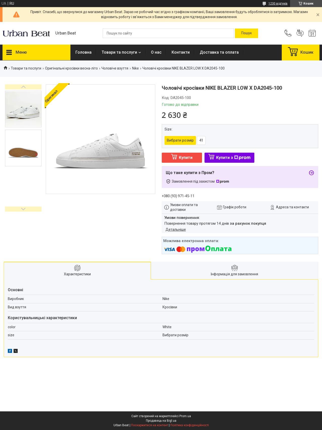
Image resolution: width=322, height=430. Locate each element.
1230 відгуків (278, 3)
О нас (156, 52)
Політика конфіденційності (189, 425)
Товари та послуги (119, 52)
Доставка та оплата (219, 52)
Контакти (181, 52)
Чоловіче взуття (114, 68)
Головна (83, 52)
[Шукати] (246, 33)
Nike (135, 68)
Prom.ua (185, 416)
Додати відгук (300, 33)
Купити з (233, 157)
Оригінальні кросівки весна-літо (71, 68)
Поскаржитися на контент (149, 425)
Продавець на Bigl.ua (161, 420)
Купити (185, 157)
